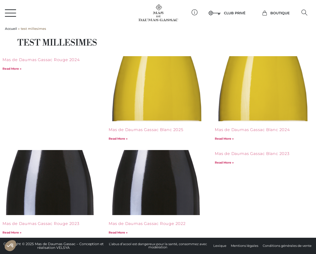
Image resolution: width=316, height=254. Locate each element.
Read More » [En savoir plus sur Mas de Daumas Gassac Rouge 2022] (118, 232)
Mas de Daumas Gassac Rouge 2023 (40, 223)
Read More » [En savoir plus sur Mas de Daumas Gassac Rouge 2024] (11, 68)
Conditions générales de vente (287, 246)
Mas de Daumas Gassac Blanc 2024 (252, 129)
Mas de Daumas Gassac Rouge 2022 (147, 223)
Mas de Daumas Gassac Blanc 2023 (252, 153)
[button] (304, 12)
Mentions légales (244, 246)
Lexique (219, 246)
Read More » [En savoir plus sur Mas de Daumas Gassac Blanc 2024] (224, 138)
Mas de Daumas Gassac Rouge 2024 (41, 59)
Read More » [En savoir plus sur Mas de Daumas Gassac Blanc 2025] (118, 138)
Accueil (11, 29)
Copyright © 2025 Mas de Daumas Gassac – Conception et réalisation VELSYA (53, 246)
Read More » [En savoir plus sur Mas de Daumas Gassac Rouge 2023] (11, 232)
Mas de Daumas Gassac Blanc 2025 (146, 129)
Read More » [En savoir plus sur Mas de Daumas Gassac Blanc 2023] (224, 162)
